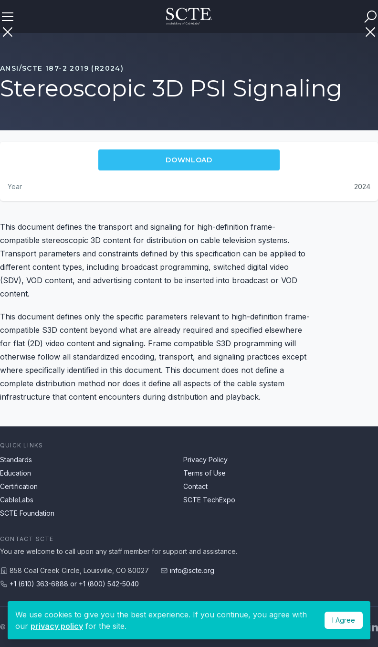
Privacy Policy (205, 460)
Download (189, 160)
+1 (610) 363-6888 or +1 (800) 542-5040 (74, 584)
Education (15, 473)
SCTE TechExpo (209, 500)
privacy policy (57, 626)
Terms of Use (204, 473)
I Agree (343, 620)
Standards (16, 460)
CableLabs (16, 500)
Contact (195, 486)
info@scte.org (192, 570)
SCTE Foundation (27, 513)
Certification (19, 486)
